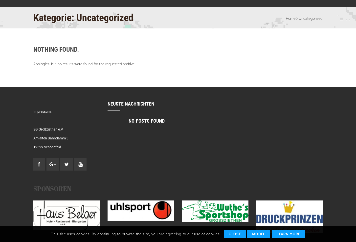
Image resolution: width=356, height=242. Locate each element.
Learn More (288, 234)
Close (235, 234)
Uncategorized (311, 19)
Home (290, 19)
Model (258, 234)
